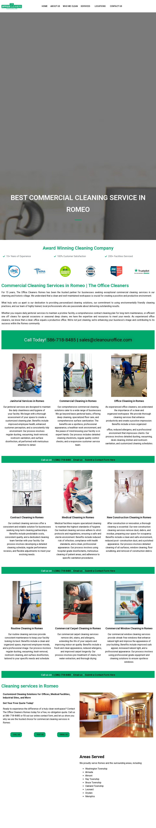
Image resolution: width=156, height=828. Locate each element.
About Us (55, 6)
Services (86, 6)
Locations (101, 6)
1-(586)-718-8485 (61, 460)
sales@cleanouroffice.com (105, 340)
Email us (77, 460)
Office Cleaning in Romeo (129, 400)
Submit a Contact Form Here (100, 460)
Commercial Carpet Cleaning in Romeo (78, 628)
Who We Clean (70, 6)
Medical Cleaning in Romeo (78, 517)
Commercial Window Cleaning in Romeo (129, 628)
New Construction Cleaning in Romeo (129, 517)
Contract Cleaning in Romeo (27, 517)
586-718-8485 (61, 340)
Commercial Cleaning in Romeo (78, 400)
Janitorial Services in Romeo (27, 400)
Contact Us (116, 6)
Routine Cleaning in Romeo (27, 628)
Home (45, 6)
